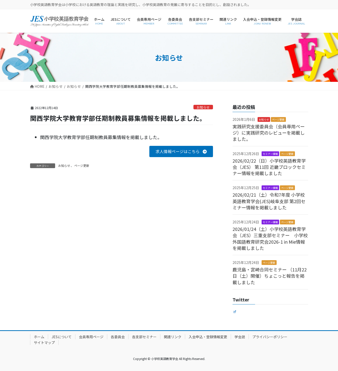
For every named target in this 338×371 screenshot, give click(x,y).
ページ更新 (81, 165)
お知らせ (203, 107)
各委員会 (118, 336)
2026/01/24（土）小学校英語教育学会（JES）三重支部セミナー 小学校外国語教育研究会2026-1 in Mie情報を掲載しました (270, 238)
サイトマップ (44, 342)
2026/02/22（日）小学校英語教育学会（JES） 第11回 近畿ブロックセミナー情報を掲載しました (269, 166)
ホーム (39, 336)
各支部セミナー (144, 336)
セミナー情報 (270, 154)
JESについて (62, 336)
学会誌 (240, 336)
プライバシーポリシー (269, 336)
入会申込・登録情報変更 (208, 336)
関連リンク (172, 336)
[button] (181, 151)
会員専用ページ (91, 336)
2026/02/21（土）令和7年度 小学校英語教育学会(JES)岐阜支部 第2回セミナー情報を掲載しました (269, 200)
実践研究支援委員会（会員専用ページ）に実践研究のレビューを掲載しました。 (269, 132)
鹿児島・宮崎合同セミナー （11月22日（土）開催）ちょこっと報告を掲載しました (270, 275)
